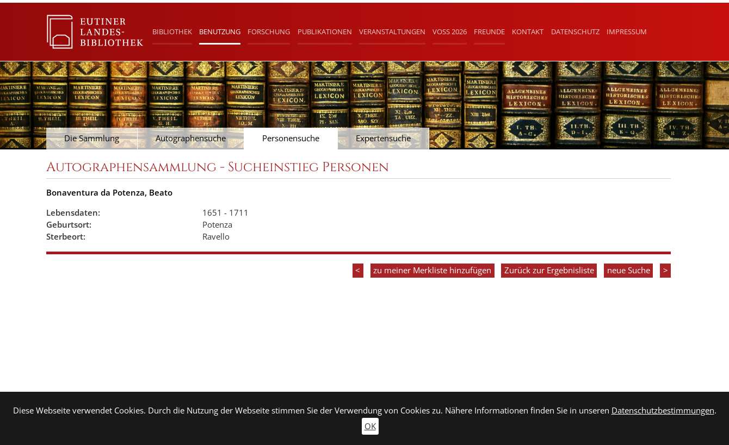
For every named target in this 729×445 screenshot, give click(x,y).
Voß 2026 (450, 31)
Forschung (269, 31)
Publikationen (325, 31)
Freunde (489, 31)
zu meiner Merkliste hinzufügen (432, 270)
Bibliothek (172, 31)
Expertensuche (383, 138)
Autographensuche (191, 138)
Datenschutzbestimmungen (662, 410)
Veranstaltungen (392, 31)
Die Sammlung (91, 138)
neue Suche (628, 270)
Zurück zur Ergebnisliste (549, 270)
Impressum (627, 31)
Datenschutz (575, 31)
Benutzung (219, 31)
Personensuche (290, 138)
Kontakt (527, 31)
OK (370, 426)
